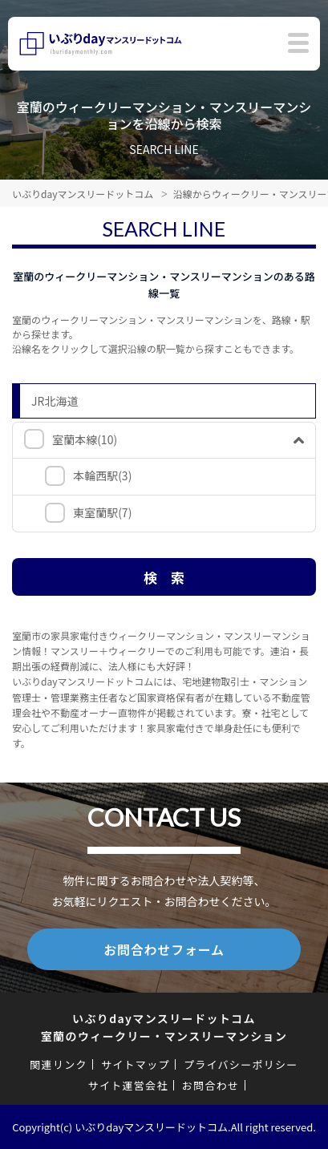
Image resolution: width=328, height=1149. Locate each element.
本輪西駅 (102, 475)
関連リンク (58, 1064)
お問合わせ (211, 1085)
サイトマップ (135, 1064)
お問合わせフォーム (164, 949)
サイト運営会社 (128, 1085)
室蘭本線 (84, 439)
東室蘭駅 (102, 512)
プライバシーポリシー (241, 1064)
